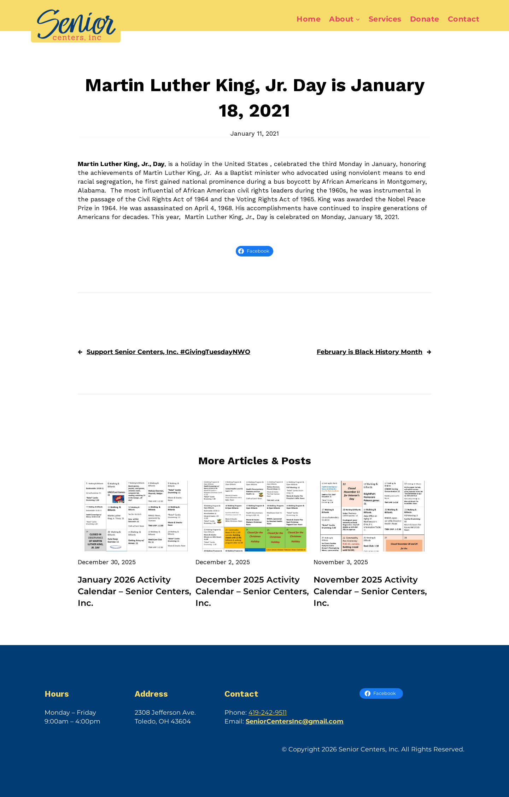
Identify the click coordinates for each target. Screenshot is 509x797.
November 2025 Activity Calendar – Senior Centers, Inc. (370, 591)
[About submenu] (358, 19)
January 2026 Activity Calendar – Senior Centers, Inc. (134, 591)
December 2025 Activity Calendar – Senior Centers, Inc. (252, 591)
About (341, 18)
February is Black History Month (369, 351)
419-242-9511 (267, 712)
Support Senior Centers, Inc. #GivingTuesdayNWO (168, 351)
